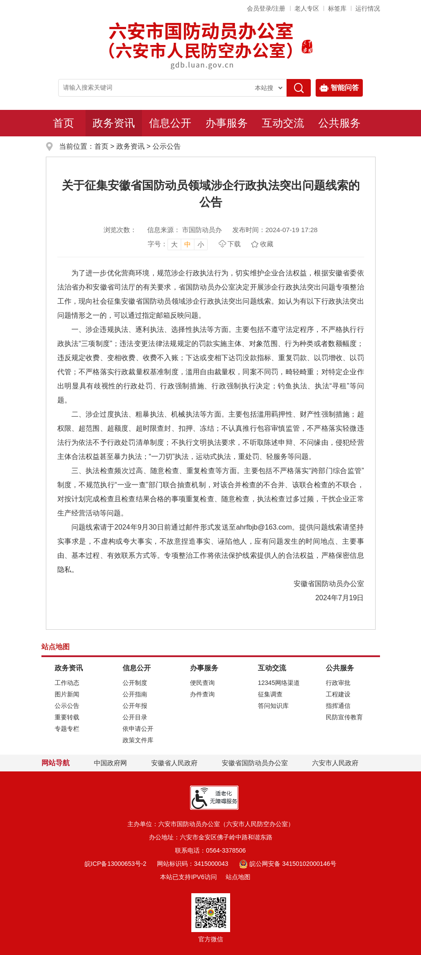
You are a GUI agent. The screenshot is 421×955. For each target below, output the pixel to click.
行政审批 (338, 682)
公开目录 (135, 717)
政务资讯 (114, 123)
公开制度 (135, 682)
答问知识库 (273, 705)
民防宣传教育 (344, 717)
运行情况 (367, 8)
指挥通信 (338, 705)
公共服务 (339, 123)
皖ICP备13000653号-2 (115, 863)
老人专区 (306, 8)
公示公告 (167, 146)
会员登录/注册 (266, 8)
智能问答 (339, 88)
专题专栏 (67, 728)
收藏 (266, 244)
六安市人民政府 (335, 763)
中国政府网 (110, 763)
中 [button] (187, 244)
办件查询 (202, 694)
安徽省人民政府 (174, 763)
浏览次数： (120, 229)
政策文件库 (138, 740)
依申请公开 (138, 728)
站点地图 (238, 876)
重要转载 (67, 717)
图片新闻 (67, 694)
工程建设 (338, 694)
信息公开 (170, 123)
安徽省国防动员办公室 (255, 763)
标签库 (337, 8)
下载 (234, 244)
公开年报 (135, 705)
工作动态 (67, 682)
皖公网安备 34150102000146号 (287, 863)
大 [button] (174, 244)
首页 (63, 123)
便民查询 (202, 682)
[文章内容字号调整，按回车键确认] (178, 244)
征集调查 (270, 694)
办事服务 (226, 123)
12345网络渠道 (279, 682)
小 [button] (200, 244)
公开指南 (135, 694)
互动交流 (283, 123)
